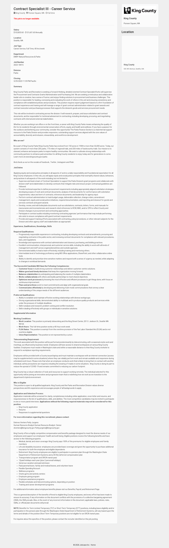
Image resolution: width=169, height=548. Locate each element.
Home (93, 545)
